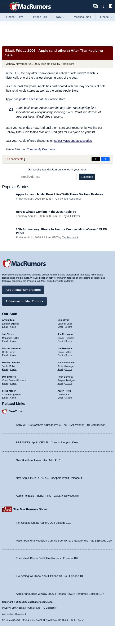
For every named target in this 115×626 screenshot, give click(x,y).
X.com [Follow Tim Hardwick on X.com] (68, 355)
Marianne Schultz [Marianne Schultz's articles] (67, 362)
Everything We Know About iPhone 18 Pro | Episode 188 (50, 576)
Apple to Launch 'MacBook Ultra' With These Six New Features (59, 194)
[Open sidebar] (110, 7)
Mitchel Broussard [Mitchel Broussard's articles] (12, 348)
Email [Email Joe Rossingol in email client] (60, 341)
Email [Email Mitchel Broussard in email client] (5, 355)
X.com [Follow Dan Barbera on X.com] (13, 383)
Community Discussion (41, 149)
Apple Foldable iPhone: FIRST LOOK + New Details (47, 495)
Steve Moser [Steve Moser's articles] (9, 391)
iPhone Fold (39, 16)
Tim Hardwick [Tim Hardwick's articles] (65, 348)
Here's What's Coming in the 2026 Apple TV (46, 211)
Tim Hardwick (70, 237)
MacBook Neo (82, 16)
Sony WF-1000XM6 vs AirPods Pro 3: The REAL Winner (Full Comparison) (61, 424)
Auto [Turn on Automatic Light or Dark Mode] (67, 620)
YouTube (15, 411)
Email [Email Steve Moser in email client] (5, 397)
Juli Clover (73, 216)
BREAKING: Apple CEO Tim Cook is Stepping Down (47, 442)
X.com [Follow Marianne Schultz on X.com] (68, 369)
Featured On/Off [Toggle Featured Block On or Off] (11, 620)
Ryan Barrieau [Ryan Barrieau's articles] (65, 376)
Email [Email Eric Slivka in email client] (60, 327)
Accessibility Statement (14, 614)
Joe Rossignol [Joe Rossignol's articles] (65, 334)
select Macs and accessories (73, 140)
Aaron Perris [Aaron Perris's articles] (64, 391)
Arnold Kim (67, 63)
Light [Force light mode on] (73, 620)
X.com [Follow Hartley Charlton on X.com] (13, 369)
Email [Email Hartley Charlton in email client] (5, 369)
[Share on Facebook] (105, 159)
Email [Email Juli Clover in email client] (5, 341)
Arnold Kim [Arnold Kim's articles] (8, 320)
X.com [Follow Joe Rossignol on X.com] (68, 341)
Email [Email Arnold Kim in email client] (5, 327)
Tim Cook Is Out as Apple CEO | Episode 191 (43, 522)
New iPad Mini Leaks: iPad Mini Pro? (38, 460)
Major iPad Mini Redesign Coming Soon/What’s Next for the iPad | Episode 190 (64, 540)
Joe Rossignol (72, 198)
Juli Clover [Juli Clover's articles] (8, 334)
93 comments (15, 159)
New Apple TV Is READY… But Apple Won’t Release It (49, 477)
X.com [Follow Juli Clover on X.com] (13, 341)
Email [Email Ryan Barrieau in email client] (60, 383)
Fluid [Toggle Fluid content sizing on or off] (47, 620)
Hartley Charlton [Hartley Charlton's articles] (11, 362)
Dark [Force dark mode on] (80, 620)
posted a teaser (29, 99)
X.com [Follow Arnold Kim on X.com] (13, 327)
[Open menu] (4, 6)
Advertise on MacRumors (24, 301)
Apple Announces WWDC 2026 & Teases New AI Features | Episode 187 (60, 593)
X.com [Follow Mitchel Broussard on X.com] (13, 355)
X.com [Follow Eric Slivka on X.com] (68, 327)
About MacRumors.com (23, 289)
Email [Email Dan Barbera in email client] (5, 383)
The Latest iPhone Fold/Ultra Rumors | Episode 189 (47, 558)
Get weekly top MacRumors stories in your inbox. (57, 169)
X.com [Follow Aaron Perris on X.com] (68, 397)
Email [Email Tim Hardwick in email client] (60, 355)
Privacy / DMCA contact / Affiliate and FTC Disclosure (29, 608)
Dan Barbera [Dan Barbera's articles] (9, 376)
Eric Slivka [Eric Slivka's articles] (63, 320)
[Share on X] (96, 159)
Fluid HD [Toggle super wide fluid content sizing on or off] (56, 620)
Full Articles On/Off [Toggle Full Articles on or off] (33, 620)
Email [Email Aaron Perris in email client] (60, 397)
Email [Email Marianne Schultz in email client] (60, 369)
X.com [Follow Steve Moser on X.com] (13, 397)
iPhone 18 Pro (14, 16)
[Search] (104, 6)
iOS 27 (60, 16)
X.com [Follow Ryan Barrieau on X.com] (68, 383)
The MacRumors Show (30, 509)
